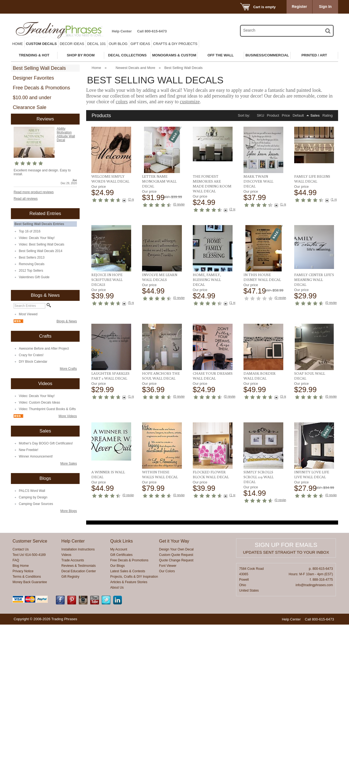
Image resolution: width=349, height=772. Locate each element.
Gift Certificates (121, 702)
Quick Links (121, 688)
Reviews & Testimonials (78, 713)
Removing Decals (31, 264)
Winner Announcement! (36, 456)
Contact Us (21, 697)
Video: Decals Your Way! (37, 238)
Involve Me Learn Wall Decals (109, 361)
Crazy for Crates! (31, 355)
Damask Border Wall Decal (158, 538)
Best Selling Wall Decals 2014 (40, 251)
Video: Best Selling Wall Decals (41, 244)
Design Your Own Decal (176, 697)
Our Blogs (117, 713)
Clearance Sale (29, 107)
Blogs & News (66, 321)
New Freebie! (28, 450)
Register (299, 6)
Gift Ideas (140, 44)
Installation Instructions (78, 697)
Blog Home (21, 713)
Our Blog (118, 44)
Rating (327, 115)
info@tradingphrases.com (314, 732)
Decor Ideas (72, 44)
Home (17, 44)
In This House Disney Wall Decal (211, 361)
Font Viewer (167, 713)
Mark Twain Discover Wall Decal (258, 181)
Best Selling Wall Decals (39, 68)
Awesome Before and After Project (44, 348)
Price (286, 115)
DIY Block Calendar (33, 362)
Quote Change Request (176, 708)
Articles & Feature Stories (128, 729)
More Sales (68, 463)
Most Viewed (28, 314)
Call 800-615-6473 (152, 31)
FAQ (16, 708)
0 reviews (181, 204)
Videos (66, 702)
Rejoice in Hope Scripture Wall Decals (309, 269)
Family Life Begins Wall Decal (312, 179)
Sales (315, 115)
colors (122, 101)
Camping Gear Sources (36, 504)
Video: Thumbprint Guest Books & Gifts (47, 409)
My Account (118, 697)
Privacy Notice (23, 718)
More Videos (68, 416)
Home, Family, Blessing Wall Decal (156, 363)
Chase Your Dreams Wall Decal (111, 538)
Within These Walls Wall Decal (312, 538)
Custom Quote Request (176, 702)
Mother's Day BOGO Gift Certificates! (46, 443)
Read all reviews (26, 199)
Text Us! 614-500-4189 (29, 702)
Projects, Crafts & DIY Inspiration (134, 724)
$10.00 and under (32, 97)
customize (190, 101)
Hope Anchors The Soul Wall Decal (313, 450)
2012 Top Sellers (31, 271)
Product (273, 115)
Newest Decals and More (135, 68)
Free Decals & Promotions (41, 87)
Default (298, 115)
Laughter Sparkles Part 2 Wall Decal (313, 361)
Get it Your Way (174, 688)
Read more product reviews (34, 192)
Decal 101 (96, 44)
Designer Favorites (33, 78)
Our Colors (167, 718)
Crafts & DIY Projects (175, 44)
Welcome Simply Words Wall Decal (110, 179)
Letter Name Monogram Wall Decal (159, 181)
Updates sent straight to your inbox (286, 699)
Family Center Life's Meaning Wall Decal (263, 363)
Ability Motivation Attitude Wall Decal (66, 134)
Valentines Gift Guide (34, 277)
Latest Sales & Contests (127, 718)
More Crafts (68, 369)
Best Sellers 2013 (31, 257)
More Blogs (68, 511)
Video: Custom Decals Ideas (39, 402)
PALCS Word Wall (32, 491)
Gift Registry (70, 724)
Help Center (122, 31)
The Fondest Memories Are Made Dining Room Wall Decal (212, 183)
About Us (117, 735)
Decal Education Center (78, 718)
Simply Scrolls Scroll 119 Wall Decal (157, 629)
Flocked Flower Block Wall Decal (109, 627)
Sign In (325, 6)
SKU (260, 115)
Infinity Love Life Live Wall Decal (210, 627)
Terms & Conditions (27, 724)
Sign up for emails (286, 692)
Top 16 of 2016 (29, 231)
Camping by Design (33, 497)
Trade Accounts (72, 708)
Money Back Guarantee (30, 729)
